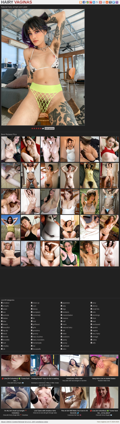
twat (93, 321)
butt (3, 343)
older (63, 334)
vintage (94, 337)
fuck (33, 321)
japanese (65, 303)
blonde (4, 337)
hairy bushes (37, 337)
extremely (35, 315)
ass (3, 312)
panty (64, 340)
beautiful (5, 327)
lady (63, 306)
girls (33, 327)
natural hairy (66, 327)
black (4, 334)
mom (63, 324)
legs (63, 309)
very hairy (95, 334)
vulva (94, 340)
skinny (94, 306)
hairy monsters (37, 340)
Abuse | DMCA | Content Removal (12, 422)
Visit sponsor (49, 128)
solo (93, 312)
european (35, 312)
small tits (95, 309)
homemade (36, 343)
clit (3, 349)
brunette (5, 340)
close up (35, 303)
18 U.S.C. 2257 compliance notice (36, 422)
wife (93, 343)
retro (63, 349)
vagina (94, 331)
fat (33, 318)
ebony (34, 309)
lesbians (65, 312)
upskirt (94, 327)
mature (64, 318)
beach (4, 324)
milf (63, 321)
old (63, 331)
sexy (93, 303)
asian (4, 309)
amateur (5, 303)
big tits (4, 331)
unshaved (95, 324)
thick (93, 318)
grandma (35, 331)
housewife (36, 349)
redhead (65, 346)
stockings (95, 315)
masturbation (67, 315)
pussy (64, 343)
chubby (5, 346)
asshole (5, 315)
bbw (3, 321)
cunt (33, 306)
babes (4, 318)
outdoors (65, 337)
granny (34, 334)
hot (33, 346)
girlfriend (35, 324)
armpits (5, 306)
